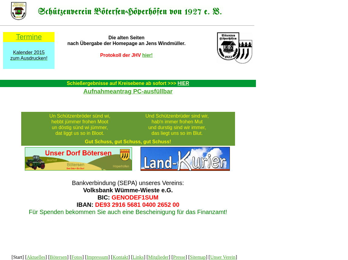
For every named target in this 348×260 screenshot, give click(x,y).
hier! (147, 55)
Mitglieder (158, 257)
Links (138, 257)
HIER (183, 83)
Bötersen (58, 257)
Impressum (97, 257)
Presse (179, 257)
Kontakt (120, 257)
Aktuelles (36, 257)
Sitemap (198, 257)
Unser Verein (223, 257)
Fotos (76, 257)
